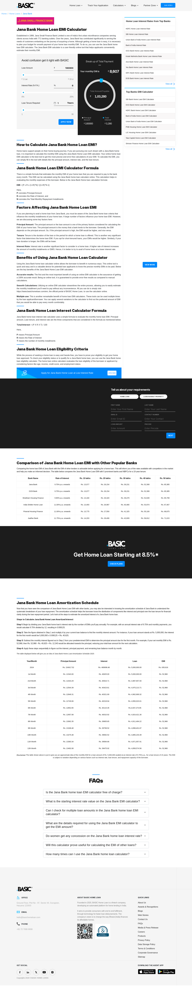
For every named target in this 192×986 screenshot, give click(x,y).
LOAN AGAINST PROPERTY (153, 398)
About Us (142, 903)
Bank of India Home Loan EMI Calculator (146, 121)
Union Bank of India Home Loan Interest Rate (148, 40)
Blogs (133, 5)
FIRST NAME (115, 406)
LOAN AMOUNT (117, 426)
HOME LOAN (125, 398)
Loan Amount (27, 68)
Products (142, 937)
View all (170, 87)
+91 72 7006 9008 (24, 930)
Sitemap (141, 957)
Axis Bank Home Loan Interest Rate (143, 64)
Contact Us (143, 920)
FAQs (140, 924)
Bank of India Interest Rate (139, 46)
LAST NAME (149, 406)
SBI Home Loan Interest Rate (140, 34)
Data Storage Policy (146, 945)
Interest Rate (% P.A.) (30, 85)
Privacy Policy (144, 941)
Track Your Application (98, 5)
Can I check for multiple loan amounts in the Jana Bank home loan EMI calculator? (92, 812)
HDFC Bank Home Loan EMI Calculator (145, 115)
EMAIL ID (114, 416)
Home (4, 14)
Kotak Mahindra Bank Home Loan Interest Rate (149, 58)
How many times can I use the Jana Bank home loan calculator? (87, 854)
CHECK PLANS (116, 564)
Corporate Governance (148, 953)
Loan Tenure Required (31, 103)
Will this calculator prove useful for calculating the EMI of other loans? (91, 845)
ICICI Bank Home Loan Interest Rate (144, 52)
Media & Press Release (148, 928)
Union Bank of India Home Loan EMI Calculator (149, 127)
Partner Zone (150, 5)
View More (150, 272)
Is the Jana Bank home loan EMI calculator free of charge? (84, 792)
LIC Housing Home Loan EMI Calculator (145, 138)
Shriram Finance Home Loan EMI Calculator (147, 150)
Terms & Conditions (146, 949)
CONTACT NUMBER (152, 416)
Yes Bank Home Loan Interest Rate (143, 70)
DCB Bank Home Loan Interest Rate (143, 82)
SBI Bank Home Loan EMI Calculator (144, 103)
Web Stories (143, 916)
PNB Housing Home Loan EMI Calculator (146, 132)
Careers (141, 932)
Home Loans (14, 14)
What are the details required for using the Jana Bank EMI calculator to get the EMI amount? (92, 825)
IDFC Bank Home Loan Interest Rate (144, 76)
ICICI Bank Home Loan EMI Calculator (144, 109)
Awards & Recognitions (148, 907)
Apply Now (64, 122)
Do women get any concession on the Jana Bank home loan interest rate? (94, 836)
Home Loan (75, 5)
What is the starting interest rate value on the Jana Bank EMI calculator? (93, 802)
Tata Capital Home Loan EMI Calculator (145, 144)
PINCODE (148, 426)
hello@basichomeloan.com (28, 918)
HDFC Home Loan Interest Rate (141, 29)
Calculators (118, 5)
